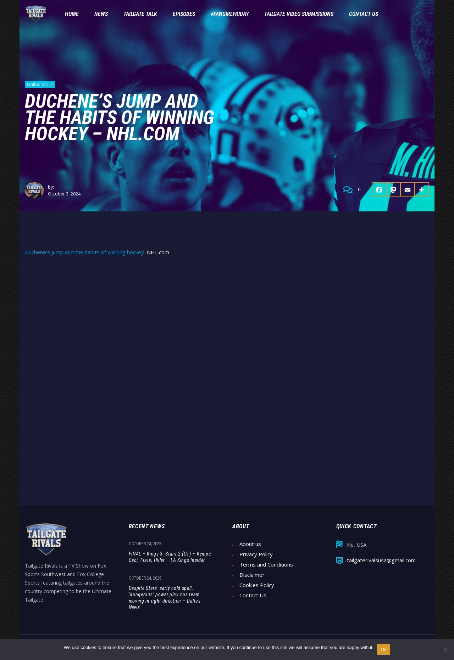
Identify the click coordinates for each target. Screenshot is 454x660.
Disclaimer (252, 574)
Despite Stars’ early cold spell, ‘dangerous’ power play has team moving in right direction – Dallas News (165, 597)
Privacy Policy (256, 554)
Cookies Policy (256, 585)
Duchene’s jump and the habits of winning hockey (84, 252)
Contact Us (252, 595)
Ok (384, 649)
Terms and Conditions (266, 564)
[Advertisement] (227, 315)
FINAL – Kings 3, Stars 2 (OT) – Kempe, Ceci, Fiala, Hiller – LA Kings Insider (170, 557)
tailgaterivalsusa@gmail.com (381, 560)
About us (250, 544)
